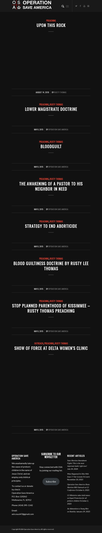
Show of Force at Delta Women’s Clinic (51, 348)
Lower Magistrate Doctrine (51, 109)
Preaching (51, 20)
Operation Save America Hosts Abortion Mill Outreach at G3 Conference (78, 487)
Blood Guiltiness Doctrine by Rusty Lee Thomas (51, 265)
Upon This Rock (51, 25)
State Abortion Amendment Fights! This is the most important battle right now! (77, 463)
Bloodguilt (51, 146)
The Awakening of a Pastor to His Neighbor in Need (51, 186)
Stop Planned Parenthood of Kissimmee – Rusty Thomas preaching (51, 308)
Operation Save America (58, 129)
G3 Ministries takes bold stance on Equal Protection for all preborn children (78, 498)
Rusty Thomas (60, 92)
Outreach (38, 343)
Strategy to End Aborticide (51, 226)
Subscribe (51, 481)
